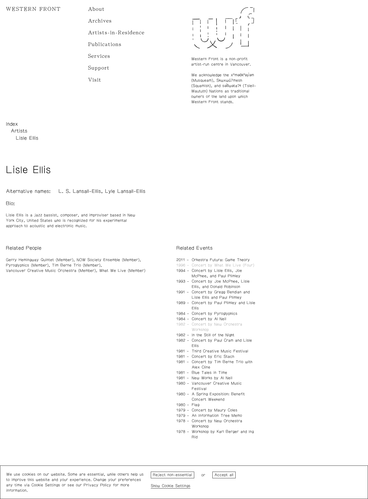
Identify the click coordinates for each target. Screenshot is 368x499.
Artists (19, 130)
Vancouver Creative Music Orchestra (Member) (51, 271)
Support (99, 68)
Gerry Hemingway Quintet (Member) (39, 260)
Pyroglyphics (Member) (27, 265)
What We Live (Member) (122, 271)
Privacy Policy (97, 485)
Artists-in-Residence (116, 32)
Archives (100, 21)
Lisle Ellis (27, 138)
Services (99, 56)
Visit (94, 80)
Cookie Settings (176, 486)
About (96, 9)
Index (12, 124)
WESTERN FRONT (33, 9)
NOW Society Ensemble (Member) (108, 260)
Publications (105, 44)
